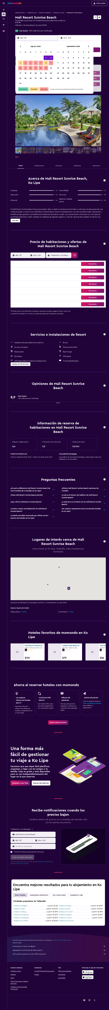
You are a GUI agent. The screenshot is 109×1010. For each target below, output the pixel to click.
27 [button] (36, 78)
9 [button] (51, 63)
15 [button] (46, 68)
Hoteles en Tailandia (45, 12)
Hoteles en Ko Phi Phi (21, 921)
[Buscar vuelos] (3, 10)
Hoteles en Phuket (65, 906)
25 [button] (25, 78)
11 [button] (25, 68)
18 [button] (25, 73)
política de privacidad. (22, 863)
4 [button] (25, 63)
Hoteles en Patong (20, 912)
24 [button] (20, 78)
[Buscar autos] (3, 19)
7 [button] (40, 63)
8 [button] (45, 63)
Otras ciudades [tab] (20, 895)
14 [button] (41, 68)
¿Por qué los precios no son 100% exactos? (59, 954)
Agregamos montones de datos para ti (59, 950)
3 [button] (20, 63)
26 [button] (31, 78)
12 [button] (30, 68)
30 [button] (51, 78)
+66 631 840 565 (21, 28)
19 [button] (30, 73)
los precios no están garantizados (61, 940)
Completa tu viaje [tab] (76, 895)
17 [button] (20, 73)
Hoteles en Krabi (19, 909)
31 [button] (20, 83)
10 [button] (20, 68)
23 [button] (51, 73)
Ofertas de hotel (20, 12)
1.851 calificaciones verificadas (40, 31)
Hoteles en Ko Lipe (58, 12)
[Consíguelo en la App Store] (87, 977)
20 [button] (36, 73)
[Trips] (3, 25)
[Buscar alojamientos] (3, 14)
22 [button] (46, 73)
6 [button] (35, 63)
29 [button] (46, 78)
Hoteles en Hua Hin (65, 918)
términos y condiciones (45, 861)
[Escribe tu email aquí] (35, 846)
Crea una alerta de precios (92, 703)
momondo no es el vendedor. (59, 946)
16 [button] (51, 68)
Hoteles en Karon (64, 909)
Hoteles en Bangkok (20, 906)
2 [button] (51, 58)
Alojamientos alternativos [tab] (39, 895)
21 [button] (41, 73)
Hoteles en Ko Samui (66, 912)
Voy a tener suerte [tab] (59, 895)
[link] (58, 722)
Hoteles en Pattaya (65, 915)
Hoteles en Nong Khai (21, 915)
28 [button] (41, 78)
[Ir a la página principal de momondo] (15, 3)
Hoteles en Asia (31, 12)
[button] (3, 3)
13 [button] (36, 68)
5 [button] (30, 63)
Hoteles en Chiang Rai (21, 918)
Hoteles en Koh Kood (66, 921)
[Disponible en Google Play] (87, 972)
